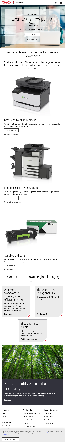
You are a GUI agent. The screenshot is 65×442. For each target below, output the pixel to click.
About (4, 413)
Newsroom (47, 413)
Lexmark (5, 410)
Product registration (29, 420)
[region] (32, 435)
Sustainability (6, 425)
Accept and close (10, 439)
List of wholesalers (29, 426)
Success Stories (49, 416)
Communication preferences (32, 413)
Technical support (28, 416)
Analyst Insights (49, 420)
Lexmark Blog (48, 423)
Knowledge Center (51, 410)
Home (24, 2)
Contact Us (27, 410)
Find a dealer (27, 423)
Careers (4, 416)
